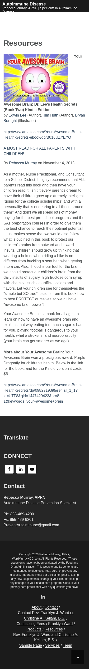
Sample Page (30, 645)
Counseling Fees (31, 624)
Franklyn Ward (60, 624)
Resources (54, 629)
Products (34, 629)
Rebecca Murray (23, 163)
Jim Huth (50, 115)
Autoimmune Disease (24, 4)
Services (52, 645)
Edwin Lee (17, 115)
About (37, 607)
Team (67, 645)
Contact (51, 607)
